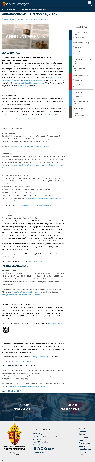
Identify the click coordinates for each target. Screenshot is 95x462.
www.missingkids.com (35, 261)
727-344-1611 (44, 439)
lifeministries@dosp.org (53, 114)
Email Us (36, 444)
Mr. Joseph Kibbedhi (80, 32)
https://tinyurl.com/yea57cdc (25, 361)
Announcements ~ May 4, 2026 (82, 60)
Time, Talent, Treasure (71, 409)
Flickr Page (22, 86)
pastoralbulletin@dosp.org (18, 376)
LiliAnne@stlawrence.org (39, 357)
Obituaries (78, 37)
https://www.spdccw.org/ (56, 323)
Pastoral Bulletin (44, 19)
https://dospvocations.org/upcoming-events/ (35, 205)
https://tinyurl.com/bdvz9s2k (25, 119)
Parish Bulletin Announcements (29, 19)
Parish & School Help (23, 409)
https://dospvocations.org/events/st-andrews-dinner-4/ (29, 146)
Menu (89, 3)
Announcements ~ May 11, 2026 (82, 43)
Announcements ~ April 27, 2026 (81, 76)
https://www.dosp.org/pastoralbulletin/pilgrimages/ (27, 386)
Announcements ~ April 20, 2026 (81, 93)
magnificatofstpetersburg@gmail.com (26, 292)
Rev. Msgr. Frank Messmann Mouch (79, 110)
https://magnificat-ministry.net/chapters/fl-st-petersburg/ (22, 295)
